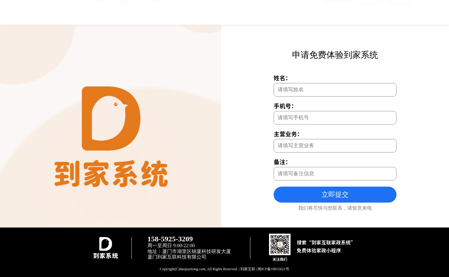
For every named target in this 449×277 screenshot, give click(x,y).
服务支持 (164, 12)
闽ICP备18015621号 (273, 269)
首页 (100, 12)
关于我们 (198, 12)
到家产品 (129, 12)
